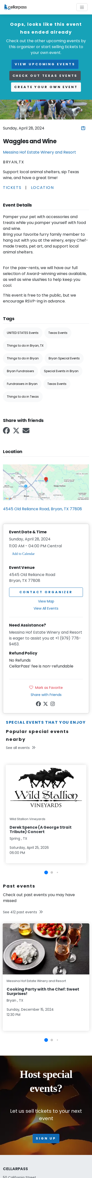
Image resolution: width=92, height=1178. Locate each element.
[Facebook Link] (7, 432)
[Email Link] (26, 432)
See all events (21, 747)
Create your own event (46, 87)
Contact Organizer (46, 592)
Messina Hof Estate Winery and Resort (39, 152)
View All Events (46, 608)
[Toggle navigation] (82, 7)
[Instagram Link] (53, 704)
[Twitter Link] (17, 432)
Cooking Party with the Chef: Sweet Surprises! (43, 991)
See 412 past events (23, 912)
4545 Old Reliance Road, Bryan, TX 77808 (42, 509)
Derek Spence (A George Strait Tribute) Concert (41, 830)
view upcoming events (45, 64)
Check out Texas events (45, 75)
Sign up (46, 1138)
